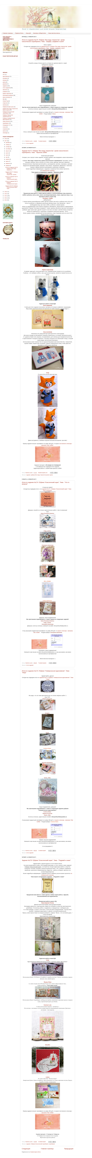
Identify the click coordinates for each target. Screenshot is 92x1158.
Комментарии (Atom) (35, 1152)
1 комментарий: (42, 850)
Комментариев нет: (43, 472)
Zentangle (5, 132)
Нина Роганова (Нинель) (47, 513)
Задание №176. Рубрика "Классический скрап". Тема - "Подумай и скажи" (46, 860)
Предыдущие (68, 1149)
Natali (47, 732)
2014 (5, 195)
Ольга (47, 86)
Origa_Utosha (47, 531)
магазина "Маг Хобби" (48, 1112)
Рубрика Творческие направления (8, 115)
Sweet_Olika (47, 777)
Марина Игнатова (47, 698)
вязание (5, 80)
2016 (5, 191)
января (8, 165)
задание (28, 474)
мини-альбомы (6, 97)
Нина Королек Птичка (47, 903)
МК (3, 99)
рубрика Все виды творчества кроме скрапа (42, 474)
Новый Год (5, 101)
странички (5, 129)
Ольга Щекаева (47, 305)
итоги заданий (29, 143)
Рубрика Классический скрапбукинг (39, 1144)
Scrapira (47, 713)
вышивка (5, 78)
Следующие (26, 1149)
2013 (5, 198)
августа (8, 151)
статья (4, 127)
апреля (8, 159)
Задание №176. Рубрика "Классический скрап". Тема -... (11, 187)
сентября (8, 148)
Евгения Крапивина (47, 762)
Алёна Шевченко (47, 600)
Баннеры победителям (39, 33)
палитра (5, 104)
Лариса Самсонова (47, 66)
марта (7, 161)
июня (7, 155)
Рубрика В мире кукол (8, 106)
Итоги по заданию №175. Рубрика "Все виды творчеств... (11, 168)
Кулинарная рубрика (8, 95)
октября (8, 146)
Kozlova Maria (47, 748)
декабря (8, 142)
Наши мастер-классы (54, 33)
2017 (5, 140)
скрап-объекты (6, 121)
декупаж (5, 84)
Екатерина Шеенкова (47, 545)
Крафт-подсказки (7, 93)
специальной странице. (48, 170)
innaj (47, 372)
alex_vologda (47, 581)
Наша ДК (28, 33)
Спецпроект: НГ (7, 125)
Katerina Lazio (47, 1005)
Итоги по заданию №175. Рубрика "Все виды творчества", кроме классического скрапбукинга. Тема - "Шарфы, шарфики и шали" (43, 40)
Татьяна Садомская (47, 564)
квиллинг (5, 89)
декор (4, 82)
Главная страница (8, 33)
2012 (5, 200)
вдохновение (6, 76)
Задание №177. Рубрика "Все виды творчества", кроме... (11, 173)
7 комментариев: (42, 141)
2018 (5, 138)
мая (7, 157)
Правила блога (19, 33)
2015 (5, 193)
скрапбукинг (52, 1144)
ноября (8, 144)
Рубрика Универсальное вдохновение (9, 119)
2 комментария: (42, 1141)
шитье (4, 130)
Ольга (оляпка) (47, 332)
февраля (8, 163)
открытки (5, 103)
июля (7, 153)
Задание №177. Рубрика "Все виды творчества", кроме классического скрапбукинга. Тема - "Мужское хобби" (45, 151)
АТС (4, 74)
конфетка (5, 91)
